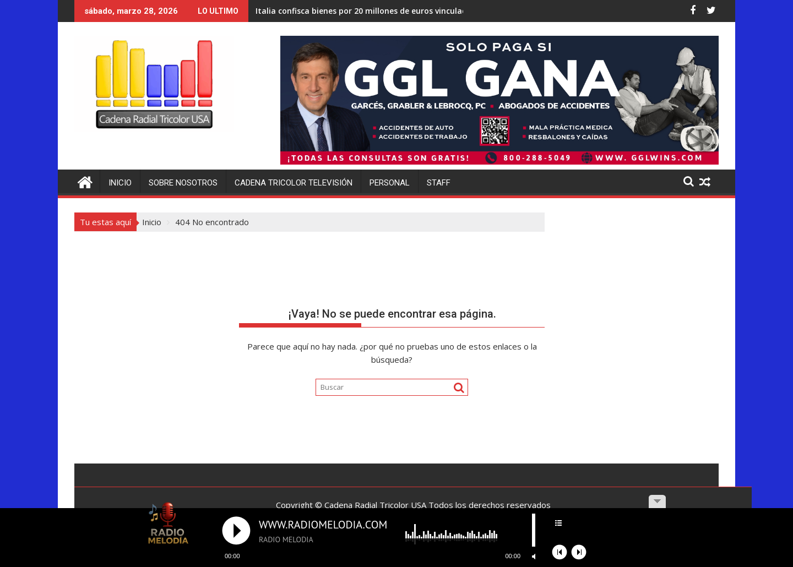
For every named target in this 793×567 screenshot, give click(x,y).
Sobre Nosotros (183, 183)
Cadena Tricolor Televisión (293, 183)
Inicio (120, 183)
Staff (438, 183)
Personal (390, 183)
